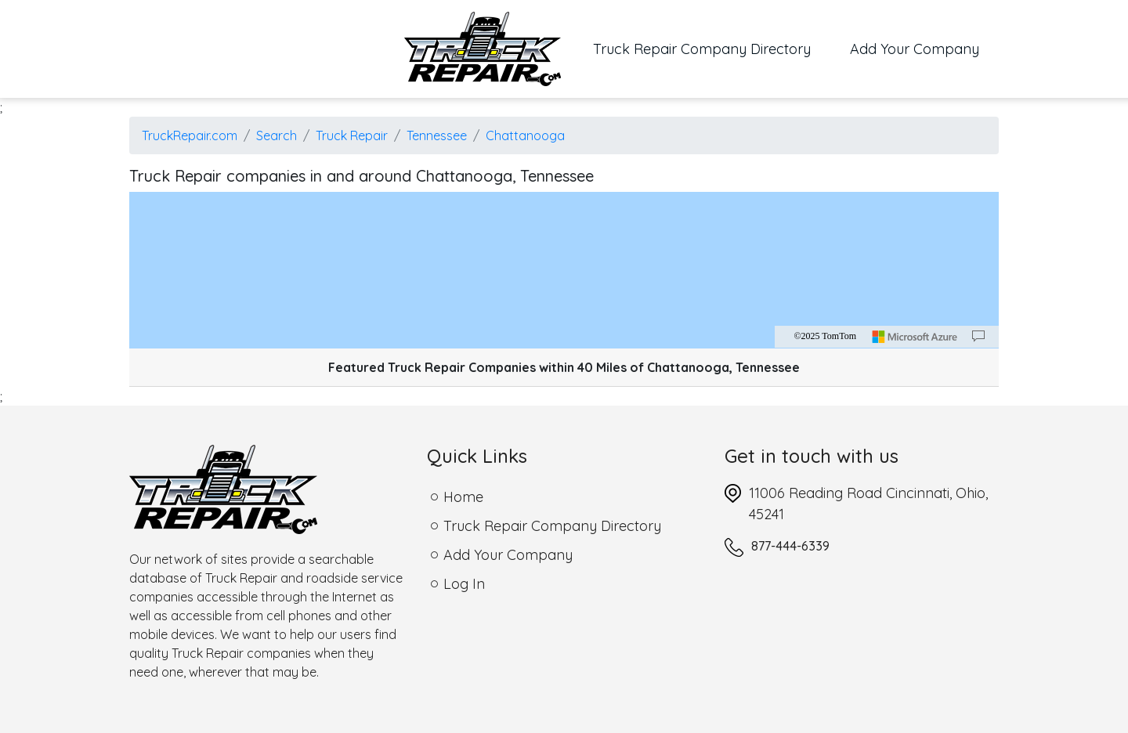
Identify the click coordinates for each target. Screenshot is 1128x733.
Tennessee (437, 135)
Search (276, 135)
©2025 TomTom (825, 335)
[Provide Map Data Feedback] (978, 337)
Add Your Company (914, 49)
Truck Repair (352, 135)
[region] (564, 270)
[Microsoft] (915, 336)
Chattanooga (525, 135)
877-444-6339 (790, 546)
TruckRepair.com (189, 135)
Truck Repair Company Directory (711, 48)
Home (463, 497)
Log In (464, 584)
